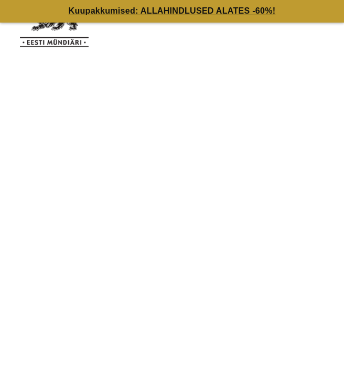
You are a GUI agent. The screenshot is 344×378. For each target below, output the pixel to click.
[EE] (57, 26)
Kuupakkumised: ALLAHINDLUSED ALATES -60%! (172, 10)
